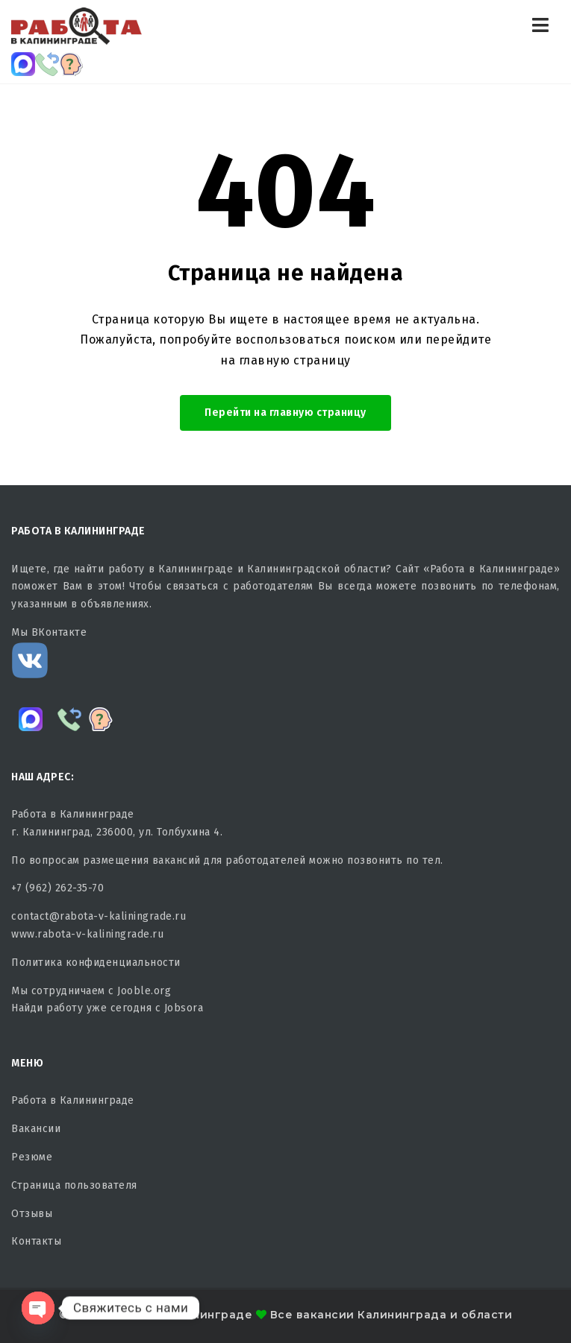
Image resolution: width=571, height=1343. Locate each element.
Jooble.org (144, 991)
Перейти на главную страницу (285, 412)
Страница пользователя (74, 1185)
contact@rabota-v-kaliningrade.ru (98, 916)
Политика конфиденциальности (96, 962)
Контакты (36, 1241)
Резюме (31, 1157)
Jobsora (184, 1008)
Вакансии (35, 1128)
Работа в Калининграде (72, 1100)
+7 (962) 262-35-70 (57, 888)
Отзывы (31, 1213)
